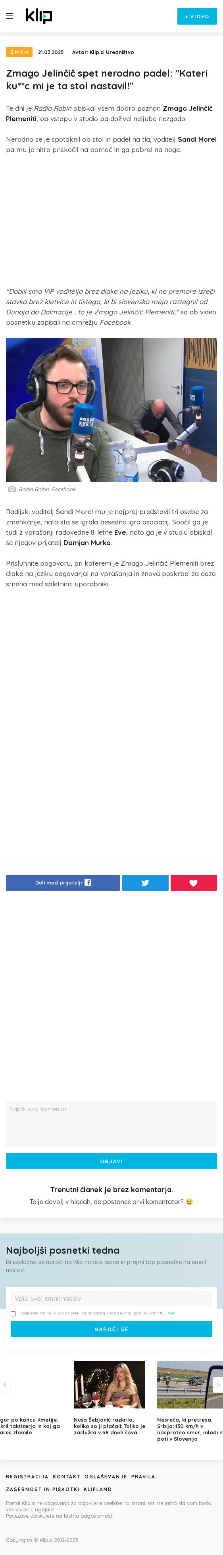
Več (171, 1313)
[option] (111, 1398)
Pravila (143, 1477)
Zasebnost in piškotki (43, 1489)
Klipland (98, 1489)
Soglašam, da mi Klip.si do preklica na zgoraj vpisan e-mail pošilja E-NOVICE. (93, 1313)
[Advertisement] (111, 220)
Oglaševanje (106, 1477)
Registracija (27, 1477)
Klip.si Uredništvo (112, 52)
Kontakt (67, 1477)
